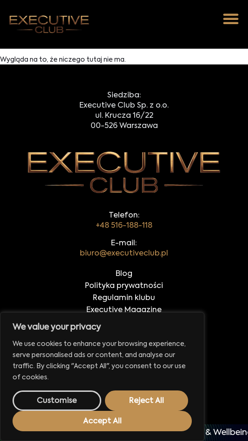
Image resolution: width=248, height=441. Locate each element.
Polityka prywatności (124, 286)
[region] (102, 376)
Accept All (102, 421)
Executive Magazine (124, 310)
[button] (230, 18)
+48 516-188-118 (124, 226)
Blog (124, 274)
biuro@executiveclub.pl (124, 253)
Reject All (146, 401)
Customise (57, 401)
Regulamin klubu (124, 298)
